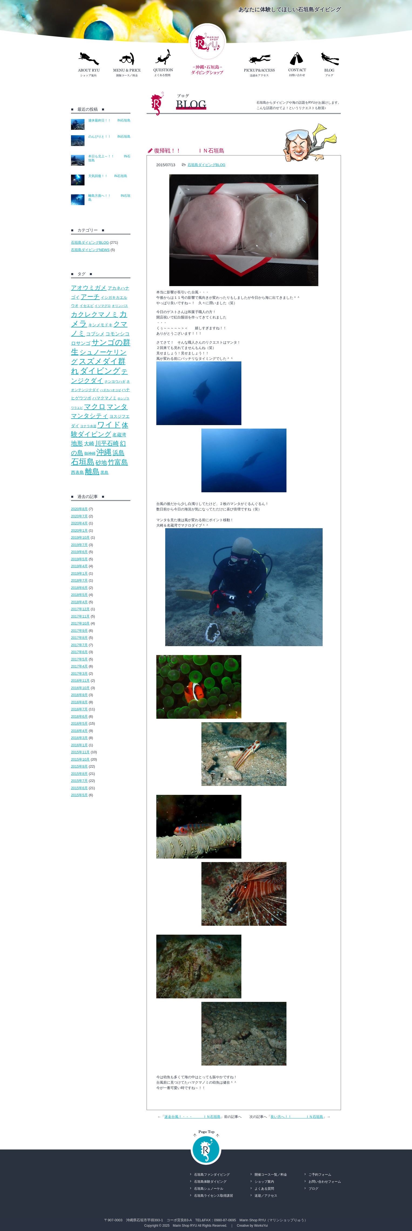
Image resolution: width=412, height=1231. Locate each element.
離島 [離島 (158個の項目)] (92, 471)
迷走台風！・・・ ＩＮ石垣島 (192, 1117)
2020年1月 (79, 530)
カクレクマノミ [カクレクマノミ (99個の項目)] (94, 314)
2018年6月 (79, 588)
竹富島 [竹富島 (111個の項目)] (118, 462)
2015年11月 (80, 752)
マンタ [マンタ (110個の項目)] (117, 406)
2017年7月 (79, 645)
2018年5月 (79, 595)
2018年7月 (79, 580)
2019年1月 (79, 573)
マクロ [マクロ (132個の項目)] (95, 406)
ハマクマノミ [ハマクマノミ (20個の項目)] (104, 398)
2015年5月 (79, 795)
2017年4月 (79, 666)
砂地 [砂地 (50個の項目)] (101, 462)
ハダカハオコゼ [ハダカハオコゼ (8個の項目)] (110, 390)
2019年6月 (79, 552)
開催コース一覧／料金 (271, 1174)
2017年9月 (79, 631)
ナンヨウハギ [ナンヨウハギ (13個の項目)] (115, 381)
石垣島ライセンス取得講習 (213, 1196)
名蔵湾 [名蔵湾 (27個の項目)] (119, 435)
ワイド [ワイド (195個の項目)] (109, 424)
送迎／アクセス (266, 1196)
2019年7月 (79, 545)
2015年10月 (80, 759)
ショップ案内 (264, 1181)
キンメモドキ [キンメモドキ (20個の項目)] (100, 325)
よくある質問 (264, 1189)
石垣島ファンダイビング (212, 1174)
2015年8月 (79, 774)
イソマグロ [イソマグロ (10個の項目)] (102, 306)
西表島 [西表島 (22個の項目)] (77, 472)
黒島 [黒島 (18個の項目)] (104, 472)
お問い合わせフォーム (325, 1181)
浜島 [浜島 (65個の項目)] (118, 452)
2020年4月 (79, 523)
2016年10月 (80, 688)
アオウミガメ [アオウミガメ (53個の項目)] (89, 287)
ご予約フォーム (320, 1174)
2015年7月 (79, 781)
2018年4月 (79, 602)
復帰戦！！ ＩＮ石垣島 (189, 151)
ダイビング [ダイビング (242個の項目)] (100, 370)
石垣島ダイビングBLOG (90, 242)
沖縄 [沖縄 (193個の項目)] (104, 452)
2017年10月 (80, 623)
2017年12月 (80, 609)
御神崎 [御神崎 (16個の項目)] (90, 453)
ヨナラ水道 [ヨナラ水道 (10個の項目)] (88, 426)
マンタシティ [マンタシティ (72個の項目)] (89, 415)
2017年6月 (79, 652)
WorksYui (261, 1225)
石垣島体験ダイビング (210, 1181)
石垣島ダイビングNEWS (90, 250)
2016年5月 (79, 723)
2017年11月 (80, 616)
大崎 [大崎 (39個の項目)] (89, 443)
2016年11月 (80, 681)
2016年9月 (79, 695)
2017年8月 (79, 638)
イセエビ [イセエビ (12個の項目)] (87, 306)
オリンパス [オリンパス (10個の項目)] (120, 306)
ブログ (313, 1189)
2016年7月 (79, 709)
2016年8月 (79, 702)
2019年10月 (80, 537)
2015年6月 (79, 788)
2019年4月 (79, 566)
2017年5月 (79, 659)
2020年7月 (79, 516)
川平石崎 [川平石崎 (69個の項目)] (107, 443)
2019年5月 (79, 559)
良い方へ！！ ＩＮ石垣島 (297, 1117)
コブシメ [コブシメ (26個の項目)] (95, 334)
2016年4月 (79, 731)
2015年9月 (79, 766)
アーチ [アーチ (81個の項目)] (90, 296)
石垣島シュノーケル (208, 1189)
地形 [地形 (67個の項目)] (77, 443)
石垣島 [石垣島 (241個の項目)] (82, 461)
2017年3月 (79, 674)
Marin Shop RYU (185, 1225)
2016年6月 (79, 716)
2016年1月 (79, 745)
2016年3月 (79, 738)
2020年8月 (79, 509)
